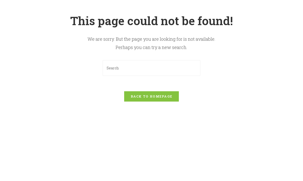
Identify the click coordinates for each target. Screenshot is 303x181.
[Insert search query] (151, 68)
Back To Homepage (152, 96)
